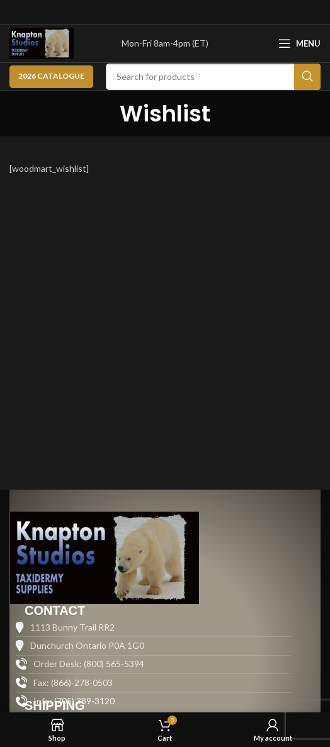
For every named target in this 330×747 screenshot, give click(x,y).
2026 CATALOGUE (51, 76)
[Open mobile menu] (299, 43)
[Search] (213, 77)
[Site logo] (41, 42)
